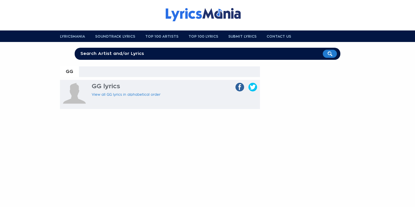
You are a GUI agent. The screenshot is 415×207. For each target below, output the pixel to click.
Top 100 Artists (161, 36)
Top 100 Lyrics (203, 36)
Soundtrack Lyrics (115, 36)
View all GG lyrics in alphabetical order (126, 94)
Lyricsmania (72, 36)
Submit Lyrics (242, 36)
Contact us (279, 36)
